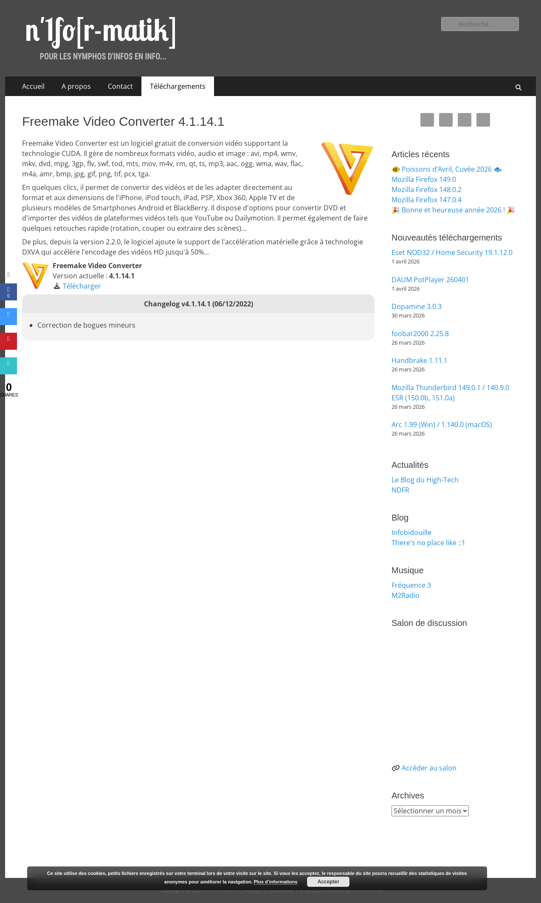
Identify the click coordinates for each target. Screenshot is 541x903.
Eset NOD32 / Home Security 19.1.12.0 (452, 252)
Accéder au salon (429, 768)
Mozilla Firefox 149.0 (424, 179)
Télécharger (82, 286)
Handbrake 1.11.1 (420, 360)
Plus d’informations (276, 881)
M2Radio (406, 595)
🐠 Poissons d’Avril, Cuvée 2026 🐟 (447, 169)
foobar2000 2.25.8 (420, 333)
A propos (76, 86)
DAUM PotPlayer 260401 (430, 279)
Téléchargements (178, 86)
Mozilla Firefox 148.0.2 (427, 189)
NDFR (400, 490)
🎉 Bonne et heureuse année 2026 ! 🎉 (453, 210)
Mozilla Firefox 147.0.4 (427, 199)
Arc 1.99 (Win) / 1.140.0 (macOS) (442, 424)
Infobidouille (411, 532)
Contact (120, 86)
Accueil (33, 86)
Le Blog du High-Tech (425, 479)
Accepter (328, 882)
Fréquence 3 (411, 585)
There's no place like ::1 (428, 542)
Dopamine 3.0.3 (417, 306)
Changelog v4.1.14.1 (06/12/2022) (198, 304)
